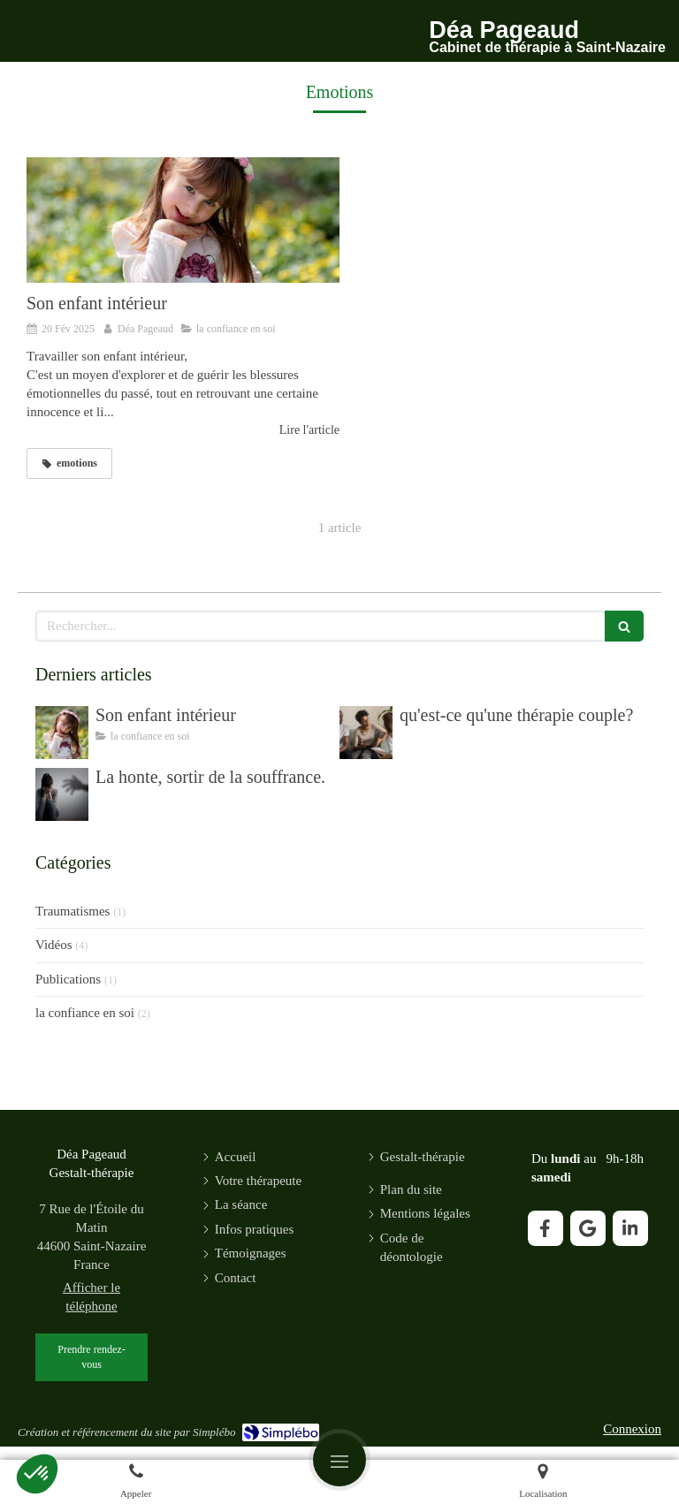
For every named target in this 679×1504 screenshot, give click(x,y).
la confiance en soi (84, 1013)
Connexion (632, 1429)
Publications (68, 979)
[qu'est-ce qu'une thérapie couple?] (366, 732)
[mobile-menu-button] (339, 1460)
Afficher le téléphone (91, 1296)
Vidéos (53, 945)
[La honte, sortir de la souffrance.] (61, 794)
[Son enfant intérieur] (183, 220)
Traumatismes (72, 911)
